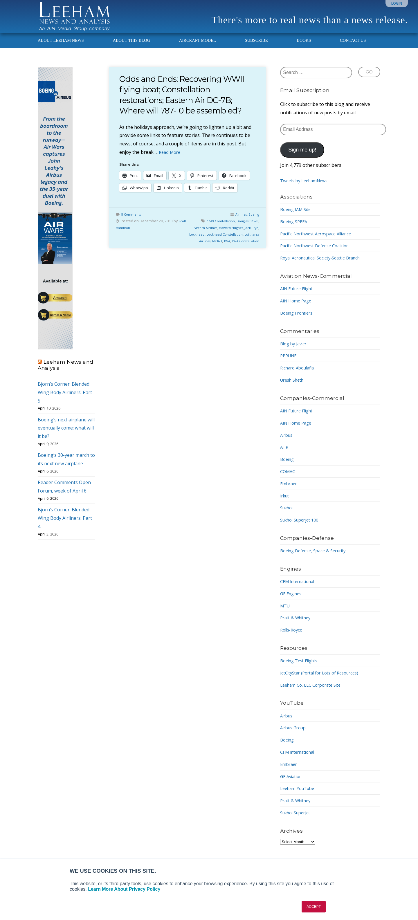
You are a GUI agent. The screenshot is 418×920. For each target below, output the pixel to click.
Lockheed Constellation (237, 242)
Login (396, 3)
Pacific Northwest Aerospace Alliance (320, 241)
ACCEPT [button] (314, 907)
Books (304, 48)
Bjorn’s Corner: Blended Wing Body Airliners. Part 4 (65, 526)
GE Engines (292, 601)
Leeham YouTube (299, 796)
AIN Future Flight (298, 296)
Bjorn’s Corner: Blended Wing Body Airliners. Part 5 (65, 400)
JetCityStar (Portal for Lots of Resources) (324, 680)
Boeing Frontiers (298, 321)
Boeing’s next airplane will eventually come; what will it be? (66, 436)
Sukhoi (287, 516)
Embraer (289, 491)
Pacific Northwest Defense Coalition (319, 253)
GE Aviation (292, 784)
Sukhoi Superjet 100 (302, 527)
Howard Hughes (237, 235)
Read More (171, 160)
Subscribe (256, 48)
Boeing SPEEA (295, 229)
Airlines (238, 222)
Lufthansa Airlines (211, 249)
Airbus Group (294, 736)
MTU (285, 613)
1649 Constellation (215, 229)
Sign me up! (302, 158)
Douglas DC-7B (245, 229)
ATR (284, 455)
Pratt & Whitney (297, 626)
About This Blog (131, 48)
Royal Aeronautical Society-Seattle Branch (325, 266)
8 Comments (132, 222)
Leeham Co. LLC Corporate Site (314, 693)
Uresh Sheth (293, 388)
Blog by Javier (295, 351)
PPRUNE (289, 363)
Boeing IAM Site (297, 217)
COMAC (288, 479)
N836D (234, 249)
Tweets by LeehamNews (306, 188)
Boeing (253, 222)
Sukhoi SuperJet (297, 820)
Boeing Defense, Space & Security (316, 558)
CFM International (300, 589)
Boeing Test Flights (301, 668)
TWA (246, 249)
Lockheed (207, 242)
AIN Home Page (297, 308)
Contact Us (353, 48)
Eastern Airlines (207, 235)
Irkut (285, 503)
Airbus (287, 443)
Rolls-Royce (292, 637)
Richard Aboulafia (299, 376)
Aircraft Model (197, 48)
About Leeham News (61, 48)
